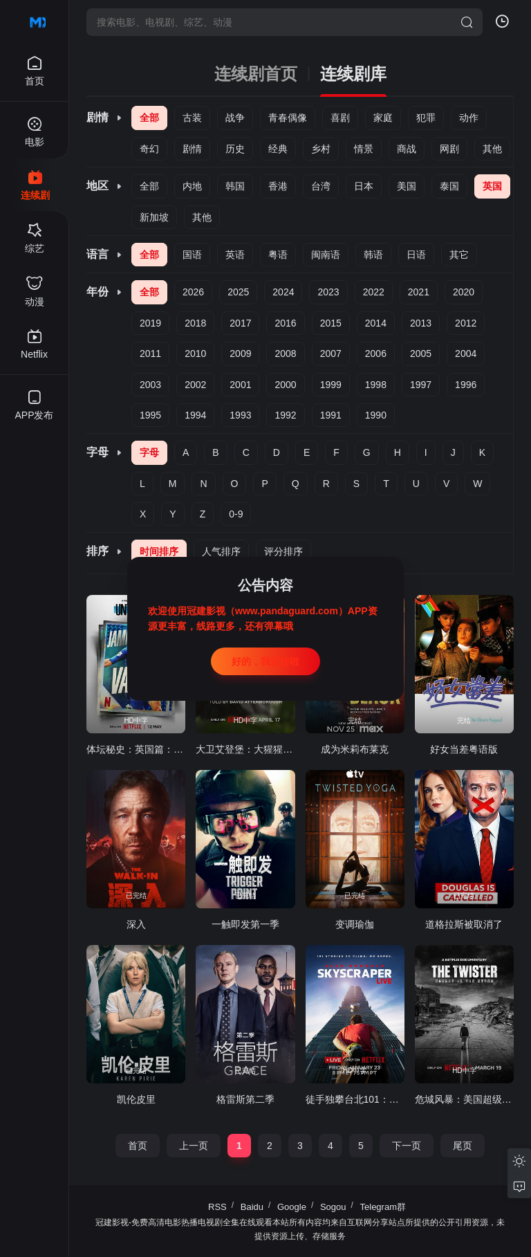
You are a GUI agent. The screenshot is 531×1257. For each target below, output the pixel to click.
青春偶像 (287, 117)
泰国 (449, 186)
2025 (238, 291)
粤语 (278, 254)
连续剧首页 (255, 74)
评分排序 (283, 551)
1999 (331, 384)
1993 (240, 415)
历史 (235, 148)
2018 (195, 323)
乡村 (320, 148)
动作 (468, 117)
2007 (331, 353)
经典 (278, 148)
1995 (150, 415)
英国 (492, 186)
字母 (149, 452)
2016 (285, 323)
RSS (217, 1207)
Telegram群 (383, 1207)
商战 (406, 148)
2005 (420, 353)
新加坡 (154, 217)
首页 (137, 1145)
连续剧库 (353, 74)
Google (291, 1207)
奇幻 (149, 148)
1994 (195, 415)
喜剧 (340, 117)
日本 (363, 186)
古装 (192, 117)
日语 (416, 254)
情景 (363, 148)
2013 (420, 323)
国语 (192, 254)
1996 (465, 384)
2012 (465, 323)
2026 (193, 291)
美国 (406, 186)
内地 (192, 186)
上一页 (193, 1145)
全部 (149, 117)
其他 (492, 148)
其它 (459, 254)
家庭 (383, 117)
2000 (285, 384)
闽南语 (325, 254)
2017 (240, 323)
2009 (240, 353)
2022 (373, 291)
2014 (375, 323)
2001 (240, 384)
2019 (150, 323)
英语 (235, 254)
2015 (331, 323)
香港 (278, 186)
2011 (150, 353)
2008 (285, 353)
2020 (463, 291)
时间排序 (159, 551)
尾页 (462, 1145)
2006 (375, 353)
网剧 (449, 148)
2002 (195, 384)
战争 (235, 117)
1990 (375, 415)
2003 (150, 384)
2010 (195, 353)
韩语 (373, 254)
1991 (331, 415)
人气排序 (221, 551)
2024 (283, 291)
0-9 (236, 514)
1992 (285, 415)
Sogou (333, 1207)
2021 (418, 291)
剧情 (192, 148)
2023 (328, 291)
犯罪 (426, 117)
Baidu (252, 1207)
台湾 (320, 186)
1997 (420, 384)
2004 (465, 353)
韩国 (235, 186)
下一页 (406, 1145)
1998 (375, 384)
